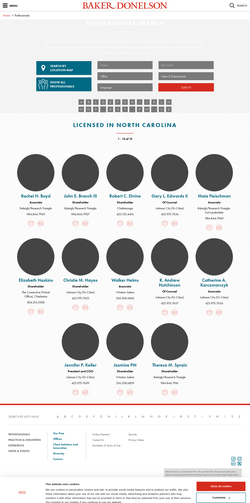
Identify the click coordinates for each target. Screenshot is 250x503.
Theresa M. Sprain (169, 365)
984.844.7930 (36, 214)
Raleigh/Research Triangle (36, 208)
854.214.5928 (35, 302)
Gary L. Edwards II (170, 196)
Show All (63, 83)
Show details (53, 496)
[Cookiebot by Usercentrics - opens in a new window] (22, 496)
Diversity (58, 453)
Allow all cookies (221, 470)
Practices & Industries (24, 440)
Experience (16, 445)
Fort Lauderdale (214, 212)
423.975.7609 (80, 383)
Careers (58, 459)
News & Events (19, 451)
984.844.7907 (80, 214)
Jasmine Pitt (125, 365)
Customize (221, 481)
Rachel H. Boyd (36, 196)
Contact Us (98, 440)
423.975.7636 (214, 303)
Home (6, 15)
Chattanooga (125, 208)
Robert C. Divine (125, 196)
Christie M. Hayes (80, 280)
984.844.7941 (170, 383)
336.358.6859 (125, 383)
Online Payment (101, 434)
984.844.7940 (214, 218)
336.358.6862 (125, 298)
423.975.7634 (169, 214)
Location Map (64, 68)
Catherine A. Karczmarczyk (214, 282)
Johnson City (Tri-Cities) (170, 208)
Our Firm (58, 433)
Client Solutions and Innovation (65, 446)
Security (132, 434)
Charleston (40, 296)
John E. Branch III (80, 196)
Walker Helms (125, 280)
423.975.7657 (169, 303)
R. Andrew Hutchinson (169, 282)
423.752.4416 (125, 214)
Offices (57, 439)
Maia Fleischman (214, 196)
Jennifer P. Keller (80, 365)
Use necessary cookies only (221, 493)
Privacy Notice (136, 440)
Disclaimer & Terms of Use (106, 445)
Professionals (19, 434)
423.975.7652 (80, 298)
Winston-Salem (125, 292)
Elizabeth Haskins (36, 280)
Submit (186, 87)
